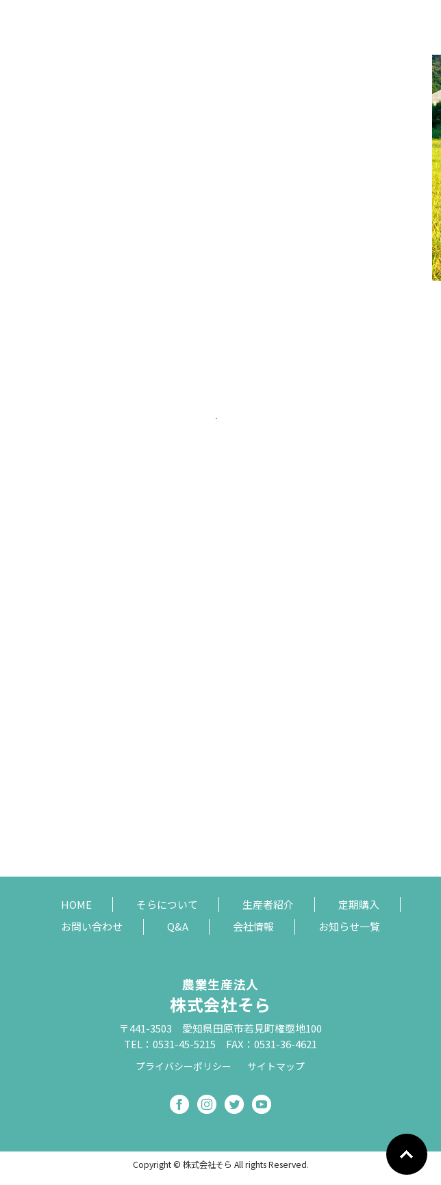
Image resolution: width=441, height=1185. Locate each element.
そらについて (167, 904)
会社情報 (253, 926)
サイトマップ (276, 1067)
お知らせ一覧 (349, 926)
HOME (76, 904)
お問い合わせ (92, 926)
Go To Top (406, 1154)
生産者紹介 (268, 904)
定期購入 (358, 904)
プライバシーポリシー (183, 1067)
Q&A (177, 926)
